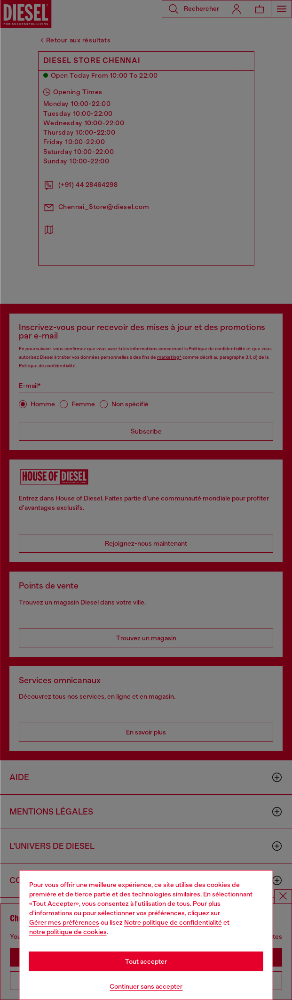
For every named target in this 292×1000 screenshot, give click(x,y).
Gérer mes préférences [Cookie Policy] (64, 922)
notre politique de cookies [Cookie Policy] (68, 931)
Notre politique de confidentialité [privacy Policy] (173, 922)
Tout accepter (146, 961)
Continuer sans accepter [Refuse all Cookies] (146, 986)
